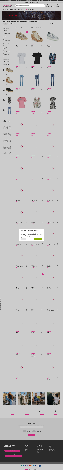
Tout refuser (23, 239)
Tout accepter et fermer (37, 239)
